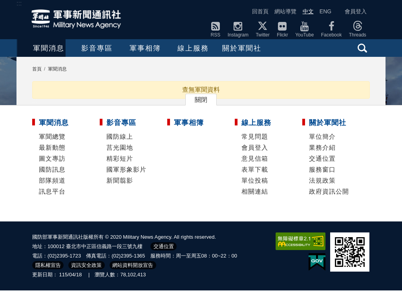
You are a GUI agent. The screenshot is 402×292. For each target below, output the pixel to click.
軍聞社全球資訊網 (78, 19)
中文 (308, 11)
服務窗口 (322, 171)
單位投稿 (254, 182)
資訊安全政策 (86, 267)
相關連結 (254, 193)
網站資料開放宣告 (132, 267)
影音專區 (114, 49)
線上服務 (243, 49)
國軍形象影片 (126, 171)
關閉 (201, 101)
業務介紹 (322, 149)
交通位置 (322, 160)
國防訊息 (52, 171)
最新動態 (52, 149)
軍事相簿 (179, 49)
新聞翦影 (119, 182)
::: (19, 3)
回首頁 (260, 11)
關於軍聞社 (308, 49)
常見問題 (254, 138)
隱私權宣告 (48, 267)
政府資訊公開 (329, 193)
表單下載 (254, 171)
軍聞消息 (49, 49)
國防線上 (119, 138)
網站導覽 (285, 11)
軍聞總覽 (52, 138)
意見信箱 (254, 160)
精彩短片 (119, 160)
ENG (325, 11)
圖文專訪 (52, 160)
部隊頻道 (52, 182)
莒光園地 (119, 149)
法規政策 (322, 182)
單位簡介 (322, 138)
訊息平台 (52, 193)
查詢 (362, 47)
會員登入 (356, 11)
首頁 (37, 70)
